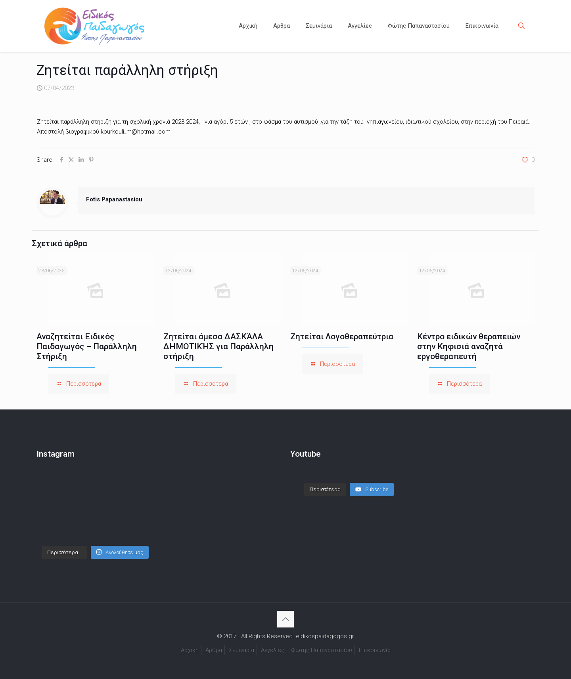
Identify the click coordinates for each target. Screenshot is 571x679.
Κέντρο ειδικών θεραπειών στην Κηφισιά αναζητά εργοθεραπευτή (468, 346)
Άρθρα (213, 650)
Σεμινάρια (241, 650)
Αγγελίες (272, 650)
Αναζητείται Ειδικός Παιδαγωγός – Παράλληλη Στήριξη (86, 346)
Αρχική (190, 650)
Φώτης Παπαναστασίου (321, 650)
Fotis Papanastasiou (114, 199)
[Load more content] (325, 489)
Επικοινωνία (375, 650)
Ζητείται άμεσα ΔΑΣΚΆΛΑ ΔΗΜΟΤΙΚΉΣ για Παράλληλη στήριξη (218, 346)
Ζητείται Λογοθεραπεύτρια (341, 336)
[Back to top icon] (285, 619)
